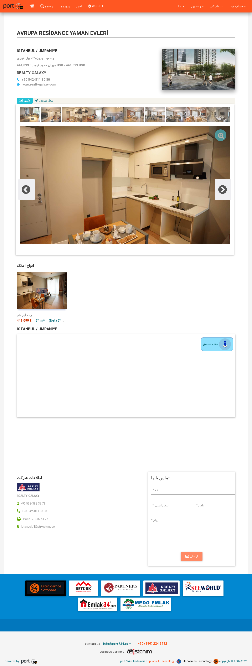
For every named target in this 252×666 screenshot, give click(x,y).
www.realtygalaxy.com (36, 84)
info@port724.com (117, 644)
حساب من (238, 6)
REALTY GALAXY (32, 72)
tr (179, 6)
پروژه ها (65, 6)
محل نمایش (44, 100)
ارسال (191, 557)
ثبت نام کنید (217, 6)
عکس (25, 100)
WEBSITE (96, 6)
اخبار (79, 6)
